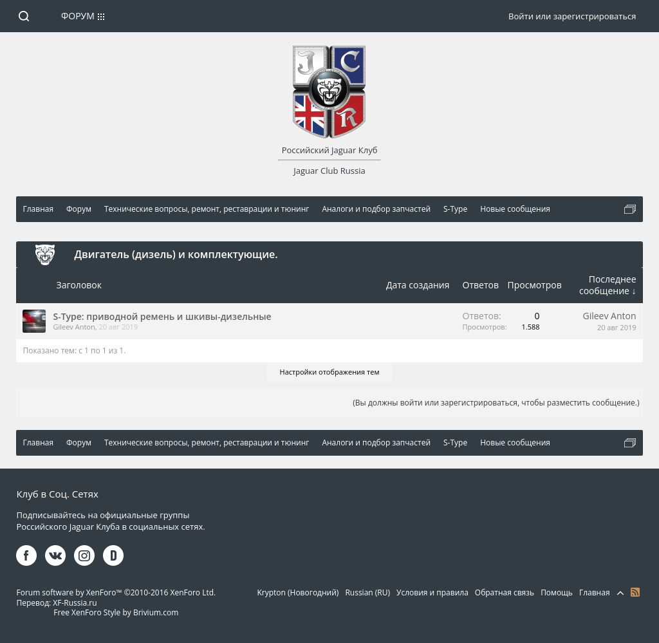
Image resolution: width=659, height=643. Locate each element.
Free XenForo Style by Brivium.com (115, 612)
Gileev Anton (74, 326)
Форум (78, 16)
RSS (635, 592)
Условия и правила (432, 592)
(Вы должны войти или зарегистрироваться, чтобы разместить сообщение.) (496, 402)
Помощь (557, 592)
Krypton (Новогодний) (298, 592)
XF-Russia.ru (75, 602)
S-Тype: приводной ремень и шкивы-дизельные (162, 316)
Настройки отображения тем (330, 372)
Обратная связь (504, 592)
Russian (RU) (367, 592)
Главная (594, 592)
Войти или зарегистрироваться (572, 16)
